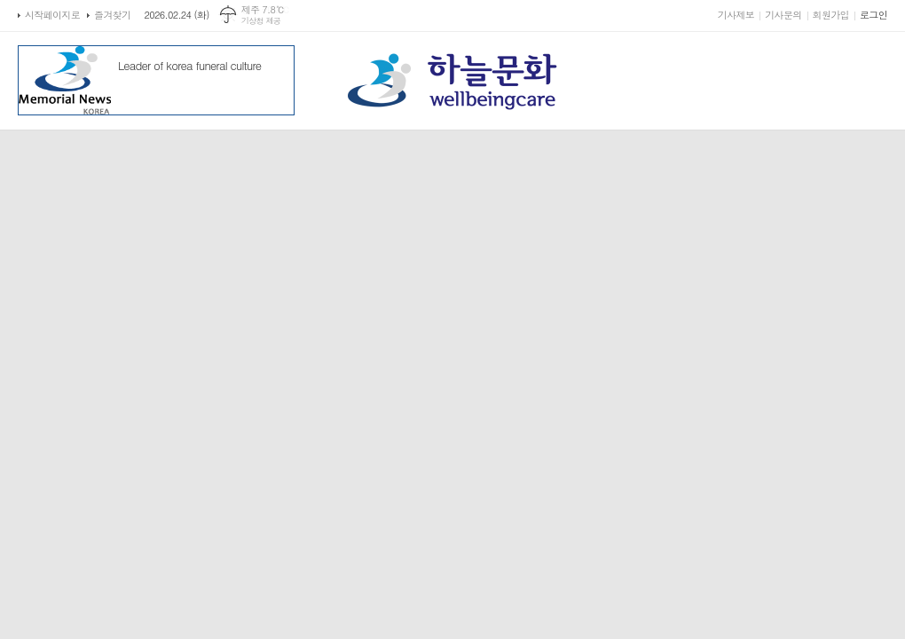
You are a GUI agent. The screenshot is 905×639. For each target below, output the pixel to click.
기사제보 (736, 14)
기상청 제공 (261, 21)
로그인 (873, 14)
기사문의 (783, 14)
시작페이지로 (52, 14)
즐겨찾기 (112, 14)
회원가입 (831, 14)
